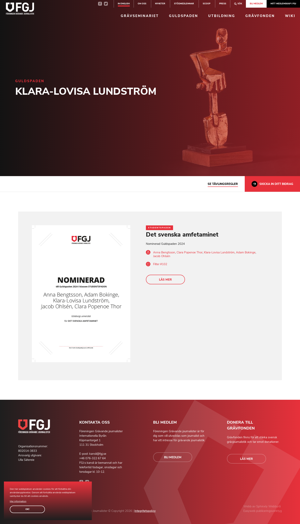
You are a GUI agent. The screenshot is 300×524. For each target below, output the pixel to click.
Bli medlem (256, 3)
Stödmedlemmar (184, 3)
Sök (238, 3)
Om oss (142, 3)
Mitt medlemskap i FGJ (283, 3)
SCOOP (206, 3)
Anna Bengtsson (164, 252)
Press (222, 3)
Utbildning (221, 16)
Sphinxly (262, 506)
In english (124, 3)
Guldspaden (183, 16)
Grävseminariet (140, 16)
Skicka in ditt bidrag (272, 184)
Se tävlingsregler (223, 184)
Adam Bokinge (245, 252)
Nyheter (160, 3)
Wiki (290, 16)
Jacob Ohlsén (161, 256)
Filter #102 (160, 264)
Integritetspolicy (145, 511)
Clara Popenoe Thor (190, 252)
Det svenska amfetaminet (182, 234)
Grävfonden (260, 16)
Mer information (18, 501)
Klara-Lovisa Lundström (219, 252)
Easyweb (249, 511)
